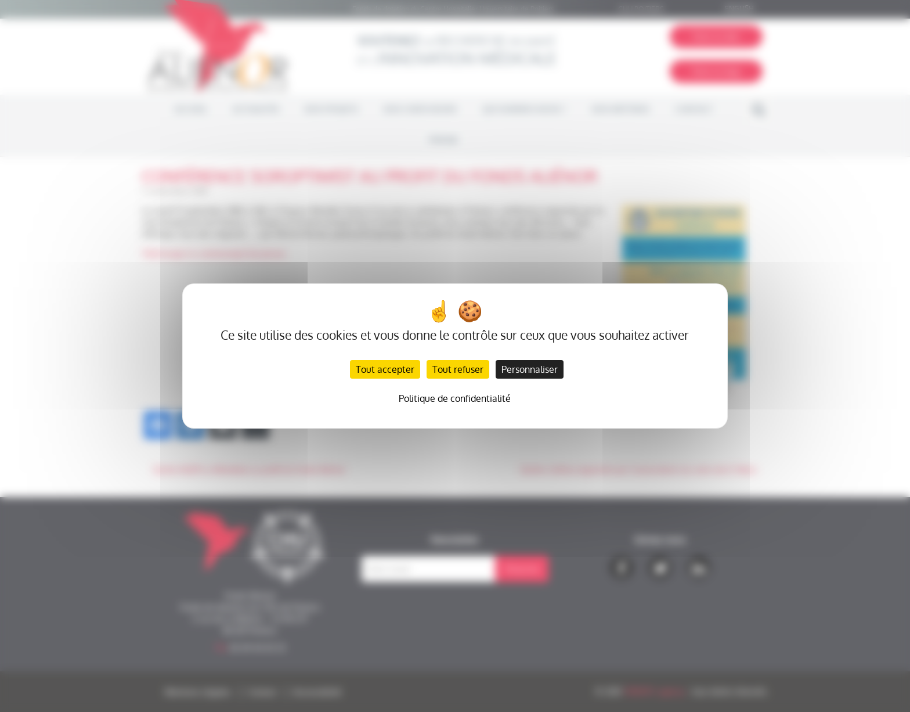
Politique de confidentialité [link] (455, 398)
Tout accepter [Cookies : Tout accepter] (385, 369)
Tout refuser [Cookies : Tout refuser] (457, 369)
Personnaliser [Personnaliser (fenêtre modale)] (529, 369)
